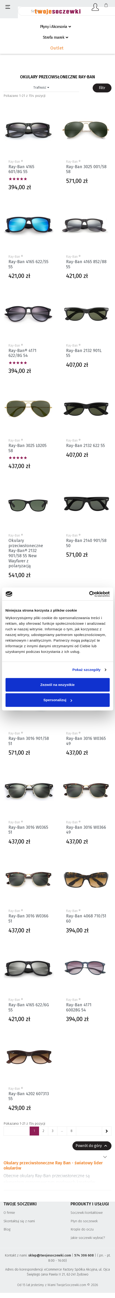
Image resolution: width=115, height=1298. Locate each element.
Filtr (102, 88)
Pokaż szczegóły (86, 670)
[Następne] (106, 1131)
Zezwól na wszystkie (57, 685)
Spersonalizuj (57, 700)
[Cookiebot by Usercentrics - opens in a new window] (89, 594)
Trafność (41, 88)
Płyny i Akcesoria (53, 26)
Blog (7, 1229)
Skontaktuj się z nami (19, 1221)
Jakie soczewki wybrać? (88, 1238)
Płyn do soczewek (84, 1221)
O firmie (9, 1213)
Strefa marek (53, 37)
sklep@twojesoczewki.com (49, 1255)
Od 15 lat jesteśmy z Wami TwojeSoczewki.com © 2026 (57, 1285)
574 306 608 (84, 1255)
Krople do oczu (82, 1229)
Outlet (57, 48)
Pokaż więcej (104, 1157)
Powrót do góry (91, 1146)
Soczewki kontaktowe (87, 1213)
